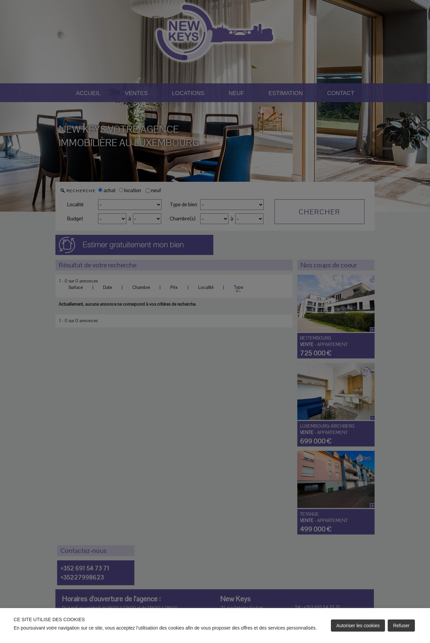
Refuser (401, 625)
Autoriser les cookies (358, 625)
